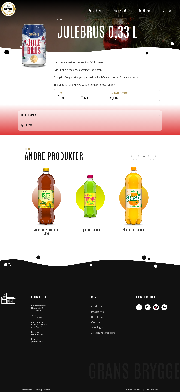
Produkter (95, 10)
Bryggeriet (119, 10)
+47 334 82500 (37, 317)
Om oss (167, 10)
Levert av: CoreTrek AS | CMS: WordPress (141, 390)
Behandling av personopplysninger (36, 390)
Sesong (62, 19)
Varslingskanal (99, 327)
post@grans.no (37, 341)
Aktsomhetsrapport (103, 332)
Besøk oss (145, 10)
